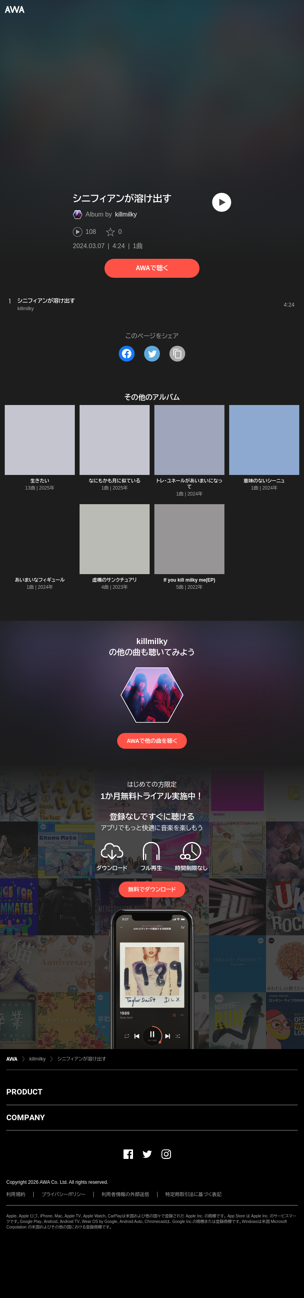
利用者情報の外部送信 (125, 1194)
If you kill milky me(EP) (189, 580)
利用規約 (15, 1194)
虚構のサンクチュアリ (114, 580)
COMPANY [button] (25, 1117)
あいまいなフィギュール (40, 580)
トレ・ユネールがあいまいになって (189, 484)
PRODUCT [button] (24, 1091)
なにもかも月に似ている (115, 481)
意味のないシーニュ (264, 481)
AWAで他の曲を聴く (152, 741)
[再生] (221, 202)
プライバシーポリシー (64, 1194)
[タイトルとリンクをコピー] (177, 354)
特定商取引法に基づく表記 (193, 1194)
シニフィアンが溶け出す (81, 1059)
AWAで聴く (152, 268)
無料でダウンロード (152, 889)
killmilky (126, 214)
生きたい (39, 481)
